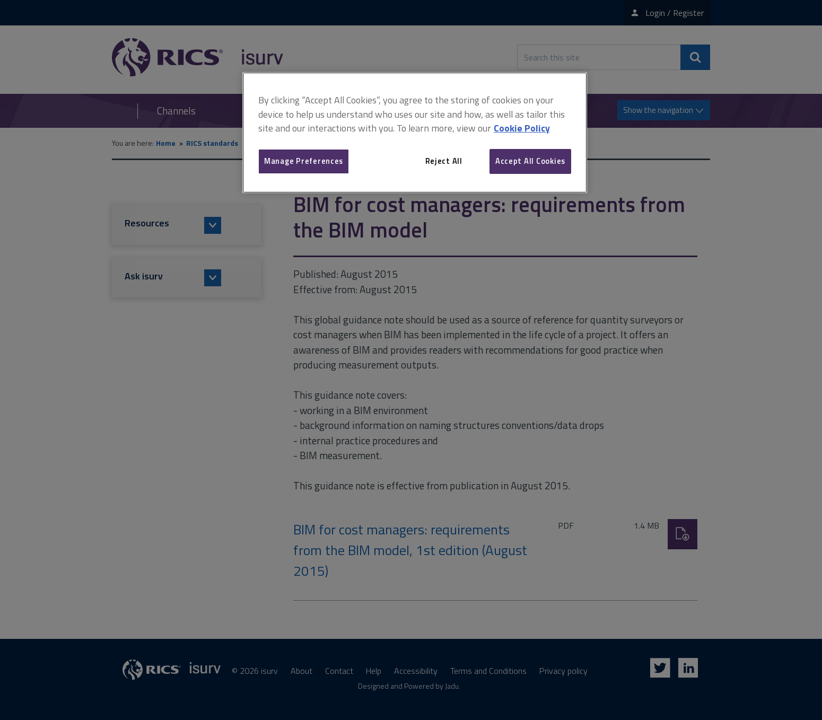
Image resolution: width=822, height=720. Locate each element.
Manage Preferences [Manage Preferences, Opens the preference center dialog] (303, 161)
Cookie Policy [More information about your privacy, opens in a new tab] (522, 128)
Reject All (443, 161)
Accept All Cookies (530, 161)
